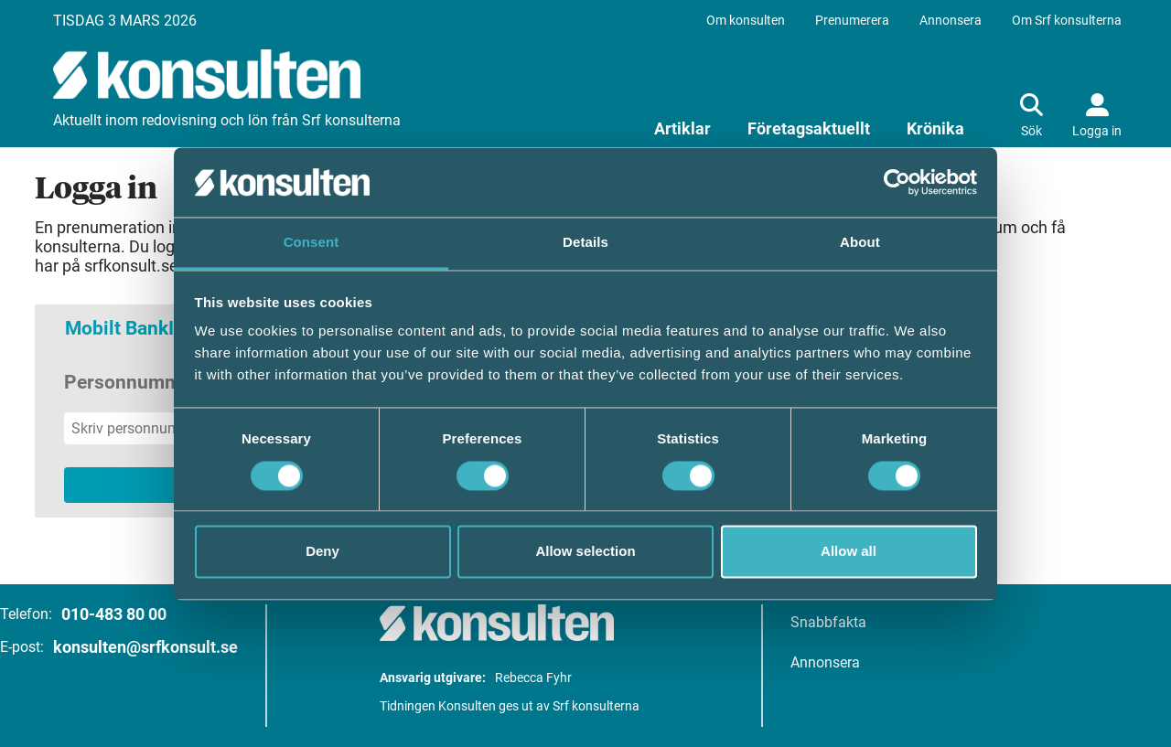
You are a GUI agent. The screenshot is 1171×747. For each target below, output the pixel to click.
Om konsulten (745, 20)
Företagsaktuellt (808, 128)
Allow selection (585, 552)
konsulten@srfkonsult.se (145, 646)
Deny (322, 552)
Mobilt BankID (126, 328)
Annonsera (950, 20)
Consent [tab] (311, 243)
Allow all (848, 552)
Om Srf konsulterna (1067, 20)
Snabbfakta (828, 622)
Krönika (935, 128)
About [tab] (860, 243)
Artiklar (682, 128)
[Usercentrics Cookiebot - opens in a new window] (897, 182)
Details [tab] (585, 243)
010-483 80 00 (114, 614)
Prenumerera (852, 20)
